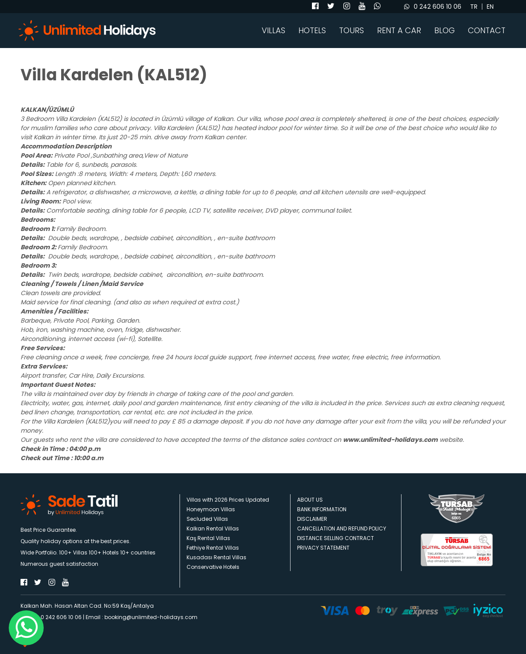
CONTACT (486, 30)
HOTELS (312, 30)
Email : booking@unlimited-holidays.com (141, 617)
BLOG (444, 30)
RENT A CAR (399, 30)
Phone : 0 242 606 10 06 (51, 617)
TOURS (351, 30)
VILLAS (273, 30)
